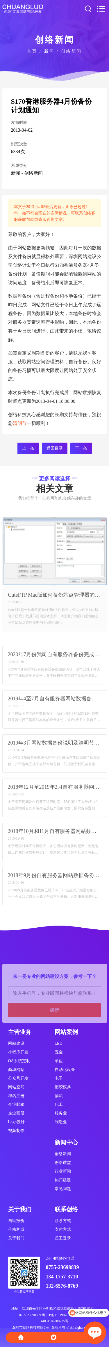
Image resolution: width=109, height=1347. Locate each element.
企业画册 (16, 1113)
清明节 (20, 423)
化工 (59, 1104)
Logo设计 (16, 1122)
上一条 (28, 448)
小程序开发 (18, 1052)
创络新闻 (71, 51)
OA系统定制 (19, 1061)
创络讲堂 (63, 1162)
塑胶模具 (63, 1087)
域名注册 (16, 1096)
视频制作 (16, 1130)
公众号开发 (18, 1078)
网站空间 (16, 1087)
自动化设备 (65, 1069)
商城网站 (16, 1069)
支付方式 (63, 1229)
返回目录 (55, 448)
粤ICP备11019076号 (57, 1315)
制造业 (61, 1122)
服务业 (61, 1113)
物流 (59, 1096)
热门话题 (63, 1180)
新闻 (49, 51)
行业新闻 (63, 1171)
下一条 (81, 448)
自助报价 (16, 1221)
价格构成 (16, 1229)
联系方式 (63, 1221)
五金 (59, 1052)
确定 (54, 1036)
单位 (59, 1061)
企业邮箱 (16, 1104)
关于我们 (16, 1238)
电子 (59, 1078)
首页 (32, 51)
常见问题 (63, 1189)
